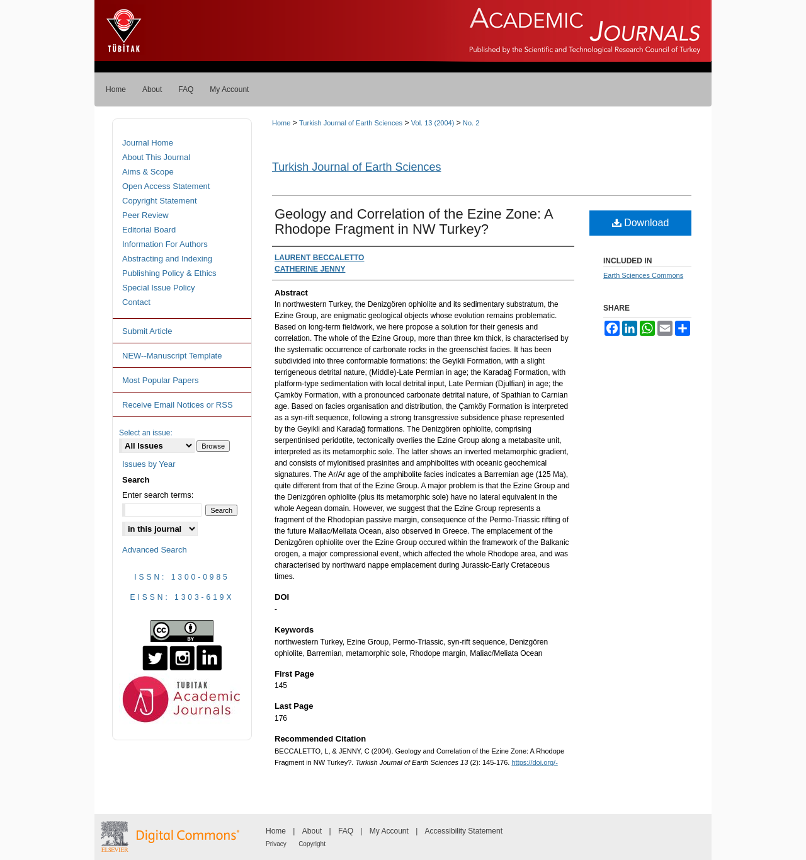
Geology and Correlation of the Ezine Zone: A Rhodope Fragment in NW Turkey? (414, 221)
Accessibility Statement (463, 831)
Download (640, 222)
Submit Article (147, 331)
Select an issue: (146, 432)
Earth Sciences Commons (643, 275)
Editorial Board (149, 229)
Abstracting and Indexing (167, 258)
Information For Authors (165, 244)
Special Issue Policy (158, 287)
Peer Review (145, 215)
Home (281, 123)
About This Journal (156, 157)
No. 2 (471, 123)
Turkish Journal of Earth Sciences (350, 123)
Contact (136, 302)
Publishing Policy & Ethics (169, 273)
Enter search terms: (157, 495)
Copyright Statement (159, 200)
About (312, 831)
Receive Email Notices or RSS (177, 405)
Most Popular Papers (160, 380)
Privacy (276, 843)
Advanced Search (154, 549)
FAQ (345, 831)
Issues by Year (149, 464)
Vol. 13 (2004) (433, 123)
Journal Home (147, 142)
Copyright (312, 843)
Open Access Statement (166, 186)
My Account (389, 831)
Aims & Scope (148, 171)
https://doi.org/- (534, 762)
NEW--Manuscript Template (172, 355)
